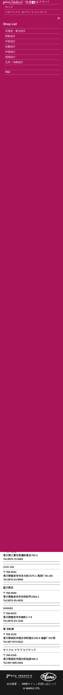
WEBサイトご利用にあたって (39, 684)
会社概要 (12, 684)
